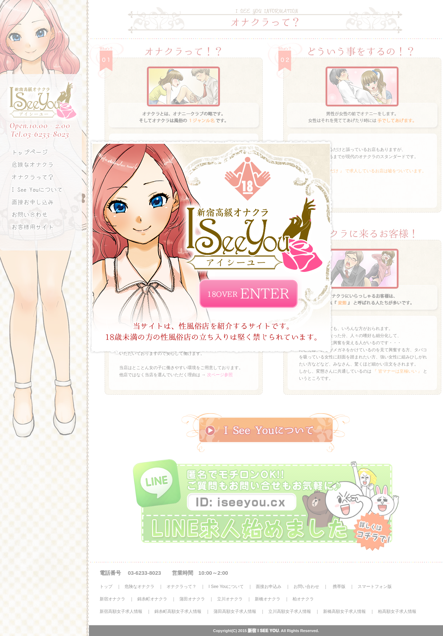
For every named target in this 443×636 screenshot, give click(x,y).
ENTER (248, 294)
